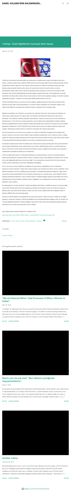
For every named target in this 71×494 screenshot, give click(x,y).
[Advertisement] (35, 20)
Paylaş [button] (64, 221)
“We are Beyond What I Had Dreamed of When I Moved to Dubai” (33, 300)
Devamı (66, 321)
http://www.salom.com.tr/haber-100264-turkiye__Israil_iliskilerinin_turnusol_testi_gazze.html (28, 215)
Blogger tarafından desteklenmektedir (35, 489)
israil (23, 221)
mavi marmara (30, 221)
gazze (18, 221)
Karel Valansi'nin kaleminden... (21, 3)
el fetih (12, 221)
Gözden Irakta (10, 458)
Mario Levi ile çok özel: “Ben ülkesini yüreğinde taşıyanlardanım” (28, 380)
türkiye (39, 221)
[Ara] (63, 3)
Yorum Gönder (7, 235)
